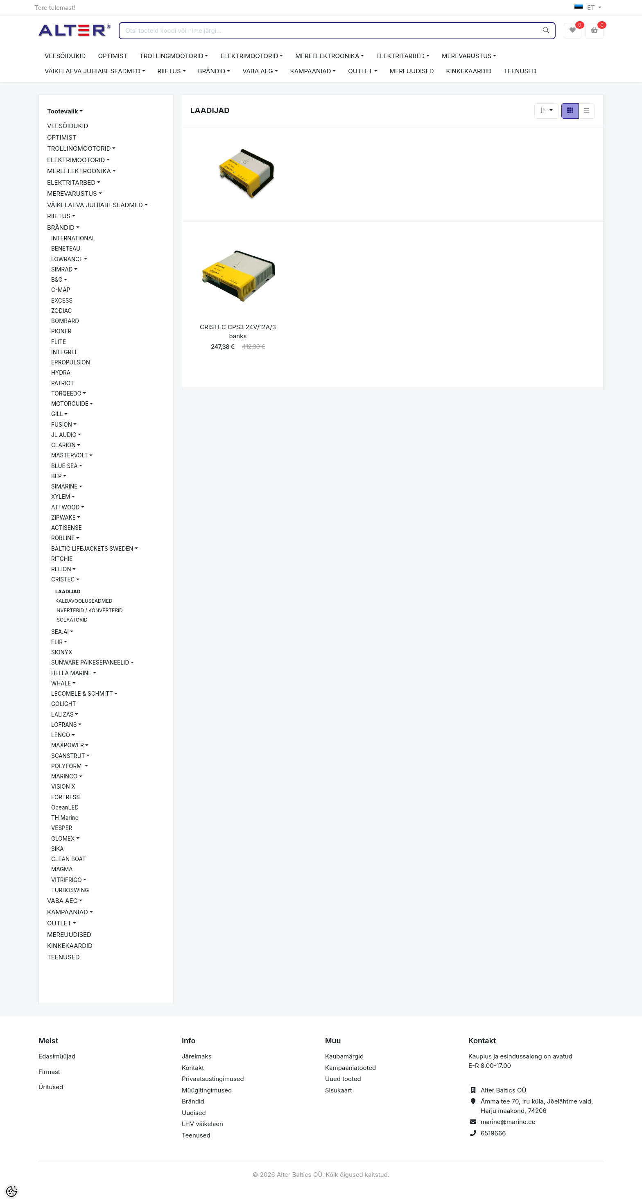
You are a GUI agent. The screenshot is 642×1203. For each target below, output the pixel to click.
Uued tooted (343, 1079)
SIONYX (61, 652)
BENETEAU (65, 248)
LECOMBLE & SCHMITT (82, 693)
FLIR (57, 642)
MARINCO (64, 776)
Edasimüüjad (56, 1056)
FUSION (61, 424)
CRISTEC (63, 579)
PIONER (61, 331)
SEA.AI (60, 632)
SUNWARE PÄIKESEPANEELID (90, 662)
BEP (56, 476)
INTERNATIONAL (73, 238)
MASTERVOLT (69, 455)
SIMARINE (64, 486)
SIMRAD (61, 269)
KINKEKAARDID (469, 71)
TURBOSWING (70, 890)
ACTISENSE (66, 528)
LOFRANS (64, 724)
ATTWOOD (65, 507)
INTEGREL (64, 352)
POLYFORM (67, 766)
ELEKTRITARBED (400, 56)
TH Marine (65, 817)
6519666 (493, 1133)
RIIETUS (169, 71)
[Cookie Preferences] (11, 1191)
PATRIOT (62, 383)
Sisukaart (338, 1090)
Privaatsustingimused (213, 1079)
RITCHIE (61, 559)
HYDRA (60, 372)
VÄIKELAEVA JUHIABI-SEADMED (92, 71)
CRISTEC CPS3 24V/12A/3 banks (238, 331)
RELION (61, 569)
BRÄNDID (212, 71)
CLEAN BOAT (68, 859)
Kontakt (193, 1068)
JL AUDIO (64, 435)
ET (585, 7)
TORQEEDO (66, 393)
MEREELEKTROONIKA (327, 56)
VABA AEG (257, 71)
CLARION (63, 445)
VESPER (61, 828)
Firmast (49, 1072)
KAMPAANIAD (310, 71)
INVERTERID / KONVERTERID (89, 610)
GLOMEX (63, 838)
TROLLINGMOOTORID (171, 56)
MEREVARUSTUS (467, 56)
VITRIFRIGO (66, 880)
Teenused (196, 1135)
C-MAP (60, 290)
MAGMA (62, 869)
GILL (57, 414)
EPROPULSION (70, 362)
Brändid (193, 1101)
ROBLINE (63, 538)
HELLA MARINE (71, 673)
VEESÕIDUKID (65, 56)
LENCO (60, 735)
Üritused (50, 1087)
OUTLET (360, 71)
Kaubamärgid (344, 1056)
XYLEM (60, 496)
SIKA (57, 849)
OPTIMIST (112, 56)
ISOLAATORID (71, 620)
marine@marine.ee (508, 1122)
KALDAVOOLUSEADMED (83, 601)
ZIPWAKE (63, 517)
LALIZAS (62, 714)
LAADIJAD (67, 591)
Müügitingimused (207, 1090)
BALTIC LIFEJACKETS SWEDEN (92, 548)
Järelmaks (196, 1056)
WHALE (61, 683)
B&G (57, 279)
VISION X (63, 786)
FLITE (58, 342)
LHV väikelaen (202, 1124)
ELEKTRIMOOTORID (249, 56)
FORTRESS (65, 797)
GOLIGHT (63, 704)
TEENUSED (520, 71)
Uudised (194, 1113)
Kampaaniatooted (350, 1068)
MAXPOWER (67, 745)
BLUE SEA (64, 466)
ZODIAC (61, 311)
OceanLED (65, 807)
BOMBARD (65, 321)
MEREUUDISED (412, 71)
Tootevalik (62, 111)
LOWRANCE (67, 259)
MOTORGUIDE (69, 403)
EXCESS (61, 300)
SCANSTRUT (68, 756)
